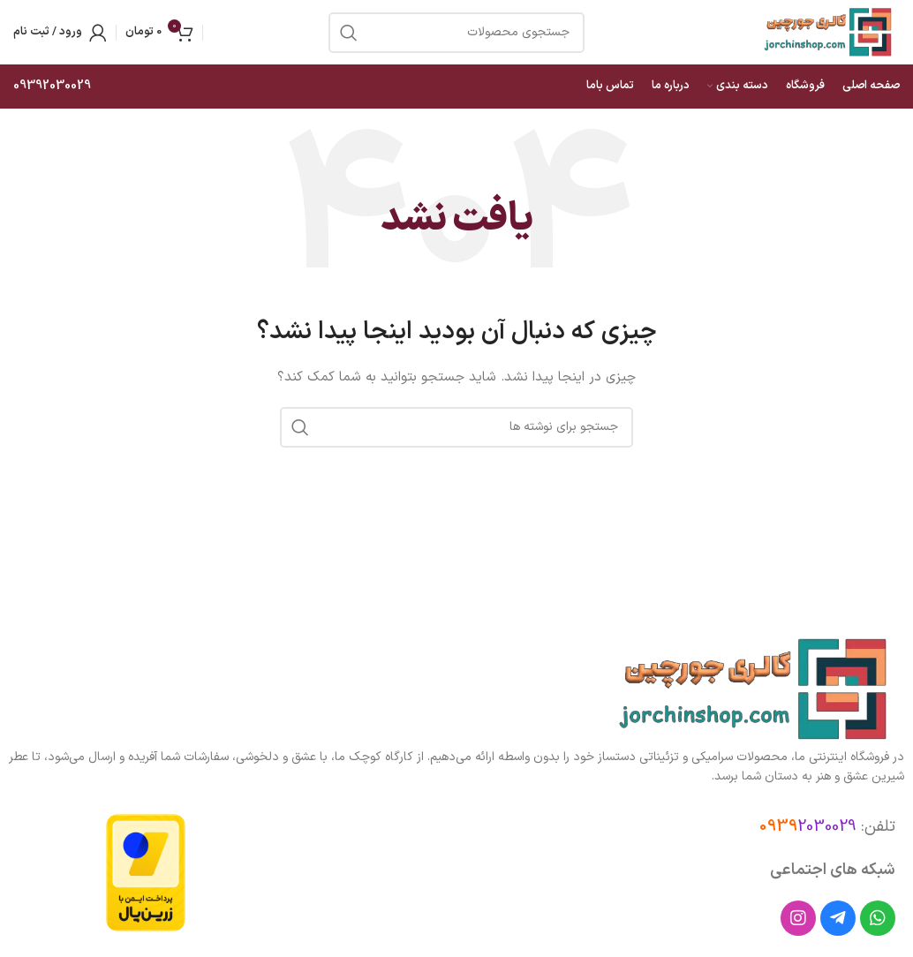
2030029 (807, 827)
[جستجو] (456, 427)
